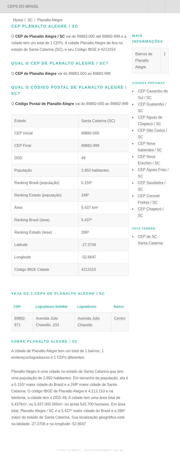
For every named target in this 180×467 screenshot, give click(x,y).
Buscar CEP (156, 6)
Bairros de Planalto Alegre (143, 60)
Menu (172, 6)
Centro (119, 318)
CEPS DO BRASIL (23, 6)
